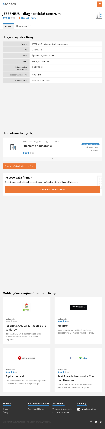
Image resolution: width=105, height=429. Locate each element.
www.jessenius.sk (40, 61)
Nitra (95, 150)
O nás (8, 26)
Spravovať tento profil (52, 189)
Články (5, 412)
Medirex (63, 325)
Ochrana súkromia (60, 412)
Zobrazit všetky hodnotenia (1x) (19, 166)
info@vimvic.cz (86, 409)
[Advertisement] (52, 104)
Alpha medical (15, 376)
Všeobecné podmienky (62, 409)
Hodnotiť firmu (27, 18)
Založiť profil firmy (36, 409)
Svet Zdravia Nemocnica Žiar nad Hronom (76, 378)
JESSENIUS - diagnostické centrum (33, 141)
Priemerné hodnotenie (37, 146)
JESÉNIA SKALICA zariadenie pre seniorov (26, 327)
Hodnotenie (23, 26)
